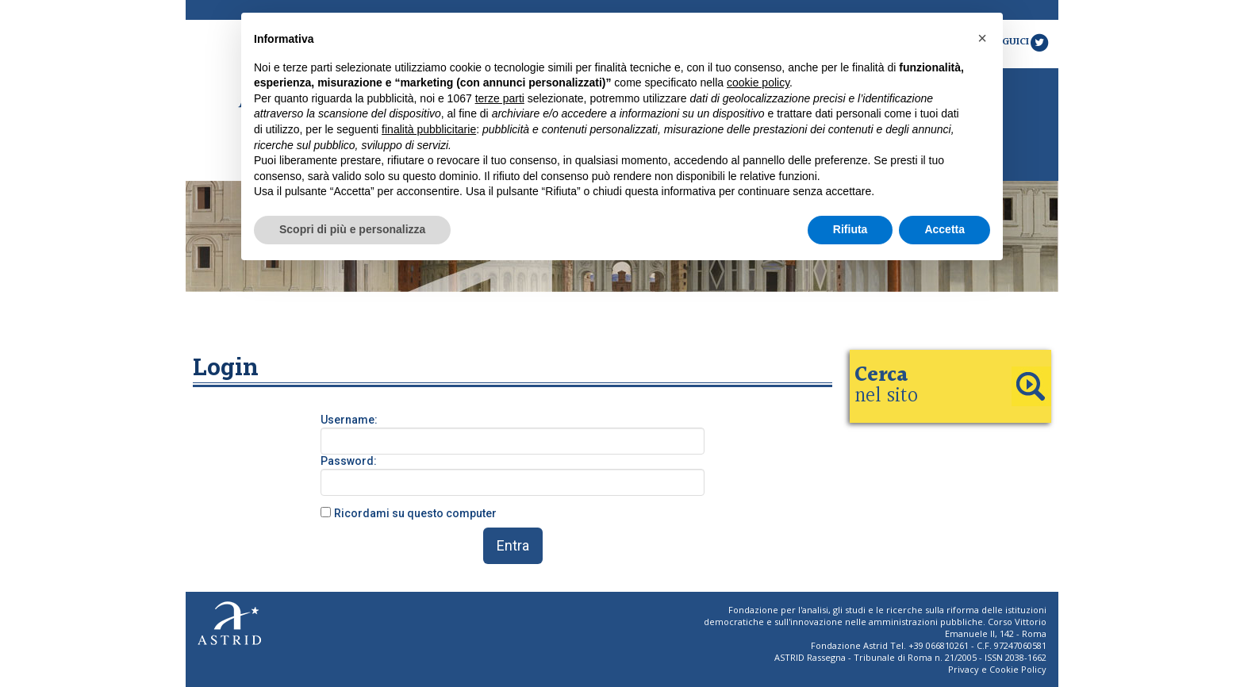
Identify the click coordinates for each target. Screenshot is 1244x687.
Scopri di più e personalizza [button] (352, 229)
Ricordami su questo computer (415, 513)
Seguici (1020, 42)
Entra (513, 545)
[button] (982, 38)
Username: (349, 419)
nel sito (886, 386)
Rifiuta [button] (850, 229)
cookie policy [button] (758, 82)
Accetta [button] (944, 229)
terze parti (499, 98)
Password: (349, 461)
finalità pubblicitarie (429, 129)
